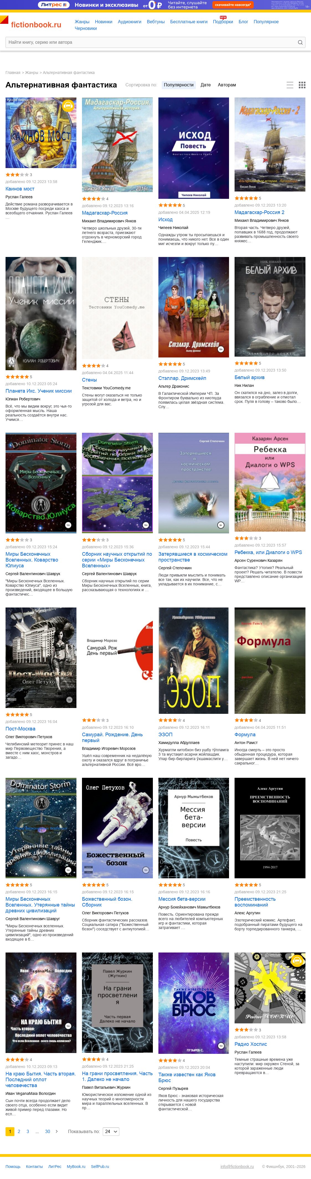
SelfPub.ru (100, 1166)
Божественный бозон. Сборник (107, 902)
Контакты (34, 1166)
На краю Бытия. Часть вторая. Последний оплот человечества (41, 1079)
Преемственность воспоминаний (255, 902)
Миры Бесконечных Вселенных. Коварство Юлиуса (32, 559)
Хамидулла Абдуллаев (178, 742)
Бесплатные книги (189, 21)
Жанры (82, 21)
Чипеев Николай (173, 227)
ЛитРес (54, 1166)
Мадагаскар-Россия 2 (259, 212)
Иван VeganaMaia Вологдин (31, 1093)
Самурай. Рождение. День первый (112, 737)
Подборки (223, 21)
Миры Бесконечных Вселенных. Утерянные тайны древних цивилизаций (40, 904)
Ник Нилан (244, 385)
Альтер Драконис (173, 386)
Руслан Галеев (19, 197)
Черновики (86, 28)
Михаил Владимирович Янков (109, 221)
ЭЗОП (165, 734)
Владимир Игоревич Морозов (108, 748)
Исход (165, 219)
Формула (245, 734)
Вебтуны (156, 21)
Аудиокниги (130, 21)
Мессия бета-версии (181, 899)
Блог (243, 21)
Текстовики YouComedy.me (106, 388)
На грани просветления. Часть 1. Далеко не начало (117, 1076)
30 (47, 1131)
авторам (227, 85)
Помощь (13, 1166)
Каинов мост (20, 189)
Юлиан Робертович (23, 399)
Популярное (266, 21)
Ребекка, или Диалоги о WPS (268, 552)
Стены (89, 380)
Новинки (103, 21)
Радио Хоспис (251, 1044)
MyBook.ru (76, 1166)
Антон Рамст (246, 742)
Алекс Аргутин (247, 913)
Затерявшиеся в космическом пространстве (192, 557)
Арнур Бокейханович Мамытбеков (189, 907)
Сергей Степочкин (175, 568)
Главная (13, 72)
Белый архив (250, 377)
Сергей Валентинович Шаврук (33, 574)
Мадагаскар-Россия (105, 213)
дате (206, 85)
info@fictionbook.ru (237, 1166)
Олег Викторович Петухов (29, 737)
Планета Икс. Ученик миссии (39, 391)
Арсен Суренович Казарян (258, 560)
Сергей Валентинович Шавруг (33, 919)
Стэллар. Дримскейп (182, 378)
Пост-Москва (20, 729)
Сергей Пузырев (173, 1088)
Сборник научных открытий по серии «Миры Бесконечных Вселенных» (117, 559)
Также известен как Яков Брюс (187, 1077)
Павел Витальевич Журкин (106, 1087)
